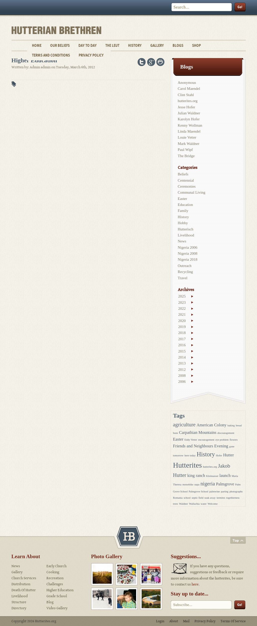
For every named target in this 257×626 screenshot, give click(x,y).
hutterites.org (188, 101)
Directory (18, 608)
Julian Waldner (189, 113)
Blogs (178, 45)
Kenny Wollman (190, 125)
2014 (182, 357)
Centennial (186, 180)
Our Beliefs (60, 45)
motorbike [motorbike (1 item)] (187, 484)
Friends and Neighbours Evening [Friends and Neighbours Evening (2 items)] (200, 446)
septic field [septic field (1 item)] (197, 497)
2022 (182, 308)
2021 (182, 314)
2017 (182, 339)
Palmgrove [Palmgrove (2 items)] (225, 484)
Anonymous (187, 83)
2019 (182, 327)
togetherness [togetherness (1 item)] (233, 497)
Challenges (54, 584)
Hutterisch (185, 229)
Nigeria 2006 (188, 247)
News (182, 241)
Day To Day (87, 45)
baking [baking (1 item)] (231, 425)
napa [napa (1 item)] (196, 484)
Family (183, 211)
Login (160, 621)
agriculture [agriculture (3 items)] (184, 425)
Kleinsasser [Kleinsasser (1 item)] (212, 476)
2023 (182, 302)
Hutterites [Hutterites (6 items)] (187, 465)
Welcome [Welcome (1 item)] (213, 503)
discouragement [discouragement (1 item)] (225, 433)
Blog (49, 602)
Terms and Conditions (51, 55)
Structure (18, 602)
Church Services (23, 578)
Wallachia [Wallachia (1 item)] (194, 503)
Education (185, 205)
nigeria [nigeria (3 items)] (208, 484)
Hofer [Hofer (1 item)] (219, 455)
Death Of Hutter (23, 590)
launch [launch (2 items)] (225, 475)
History (135, 45)
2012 (182, 370)
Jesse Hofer (186, 107)
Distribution (20, 584)
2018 (182, 333)
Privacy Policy (91, 55)
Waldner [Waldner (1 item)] (183, 503)
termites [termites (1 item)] (221, 497)
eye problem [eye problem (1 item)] (222, 439)
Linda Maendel (189, 131)
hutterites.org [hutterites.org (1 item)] (210, 466)
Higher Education (59, 590)
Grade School (56, 596)
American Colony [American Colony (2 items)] (212, 425)
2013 (182, 363)
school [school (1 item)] (187, 497)
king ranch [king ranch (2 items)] (196, 475)
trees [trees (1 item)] (175, 503)
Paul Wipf (185, 150)
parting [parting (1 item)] (224, 491)
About (173, 621)
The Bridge (186, 156)
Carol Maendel (189, 89)
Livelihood (186, 235)
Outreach (185, 266)
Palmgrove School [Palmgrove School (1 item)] (198, 491)
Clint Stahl (186, 95)
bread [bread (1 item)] (239, 425)
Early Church (56, 566)
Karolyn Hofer (189, 119)
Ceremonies (187, 186)
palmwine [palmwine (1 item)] (214, 491)
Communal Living (191, 192)
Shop (196, 45)
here (195, 584)
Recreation (54, 578)
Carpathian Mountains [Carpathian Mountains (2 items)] (197, 432)
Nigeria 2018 (188, 259)
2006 (182, 382)
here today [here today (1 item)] (190, 455)
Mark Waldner (188, 144)
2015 (182, 351)
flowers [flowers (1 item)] (234, 439)
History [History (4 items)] (206, 454)
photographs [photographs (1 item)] (236, 491)
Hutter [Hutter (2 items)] (228, 455)
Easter (182, 199)
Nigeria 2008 (188, 253)
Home (36, 45)
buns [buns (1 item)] (175, 433)
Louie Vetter (187, 137)
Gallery (157, 45)
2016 (182, 345)
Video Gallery (56, 608)
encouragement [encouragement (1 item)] (206, 439)
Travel (183, 278)
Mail (186, 621)
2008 (182, 376)
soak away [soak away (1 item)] (210, 497)
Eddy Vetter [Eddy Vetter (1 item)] (191, 439)
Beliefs (183, 174)
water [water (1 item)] (204, 503)
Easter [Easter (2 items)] (178, 439)
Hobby (183, 223)
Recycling (185, 272)
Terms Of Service (233, 621)
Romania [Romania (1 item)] (178, 497)
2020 (182, 321)
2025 (182, 296)
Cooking (52, 572)
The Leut (112, 45)
